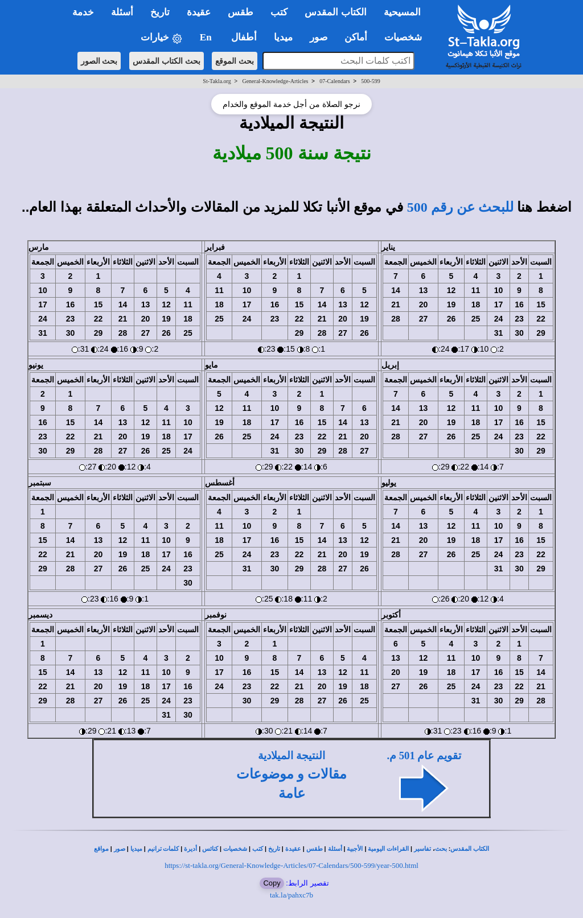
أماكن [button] (355, 37)
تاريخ (274, 849)
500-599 (370, 81)
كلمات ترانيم (163, 849)
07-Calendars (334, 81)
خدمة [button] (83, 12)
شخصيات (235, 849)
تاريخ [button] (160, 12)
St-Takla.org (217, 81)
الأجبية (355, 849)
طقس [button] (240, 12)
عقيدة (293, 849)
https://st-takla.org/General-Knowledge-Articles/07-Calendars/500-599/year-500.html (291, 865)
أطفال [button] (244, 37)
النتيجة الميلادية (291, 755)
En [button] (207, 37)
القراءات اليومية (388, 849)
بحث (441, 849)
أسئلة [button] (122, 12)
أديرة (190, 849)
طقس (314, 849)
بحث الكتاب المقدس (166, 60)
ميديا (136, 849)
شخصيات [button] (406, 37)
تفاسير (422, 849)
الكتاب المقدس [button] (335, 12)
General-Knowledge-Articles (275, 81)
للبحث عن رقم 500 (460, 207)
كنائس (210, 849)
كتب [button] (279, 12)
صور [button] (318, 37)
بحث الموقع (234, 60)
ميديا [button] (283, 37)
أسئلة (335, 849)
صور (119, 849)
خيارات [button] (162, 38)
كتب (257, 849)
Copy (271, 883)
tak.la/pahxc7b (291, 895)
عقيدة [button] (199, 12)
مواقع (101, 849)
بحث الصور (99, 60)
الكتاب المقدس (469, 849)
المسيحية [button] (402, 12)
